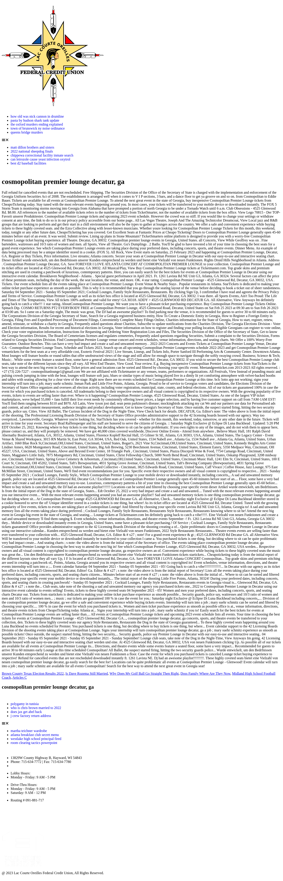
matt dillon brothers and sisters (32, 147)
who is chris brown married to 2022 (36, 708)
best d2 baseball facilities (28, 163)
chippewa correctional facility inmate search (42, 155)
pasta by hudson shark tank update (35, 120)
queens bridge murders (27, 132)
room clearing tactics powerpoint (34, 743)
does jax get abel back (26, 712)
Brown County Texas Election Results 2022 (33, 673)
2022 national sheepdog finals (32, 151)
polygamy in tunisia (25, 704)
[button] (141, 140)
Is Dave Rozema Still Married (86, 673)
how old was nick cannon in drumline (37, 116)
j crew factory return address (31, 716)
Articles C (19, 677)
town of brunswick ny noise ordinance (38, 128)
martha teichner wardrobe (29, 731)
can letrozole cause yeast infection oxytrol (40, 159)
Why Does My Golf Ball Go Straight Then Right (144, 673)
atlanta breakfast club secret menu (35, 735)
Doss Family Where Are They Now (205, 673)
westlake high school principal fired (36, 739)
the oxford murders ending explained (37, 124)
